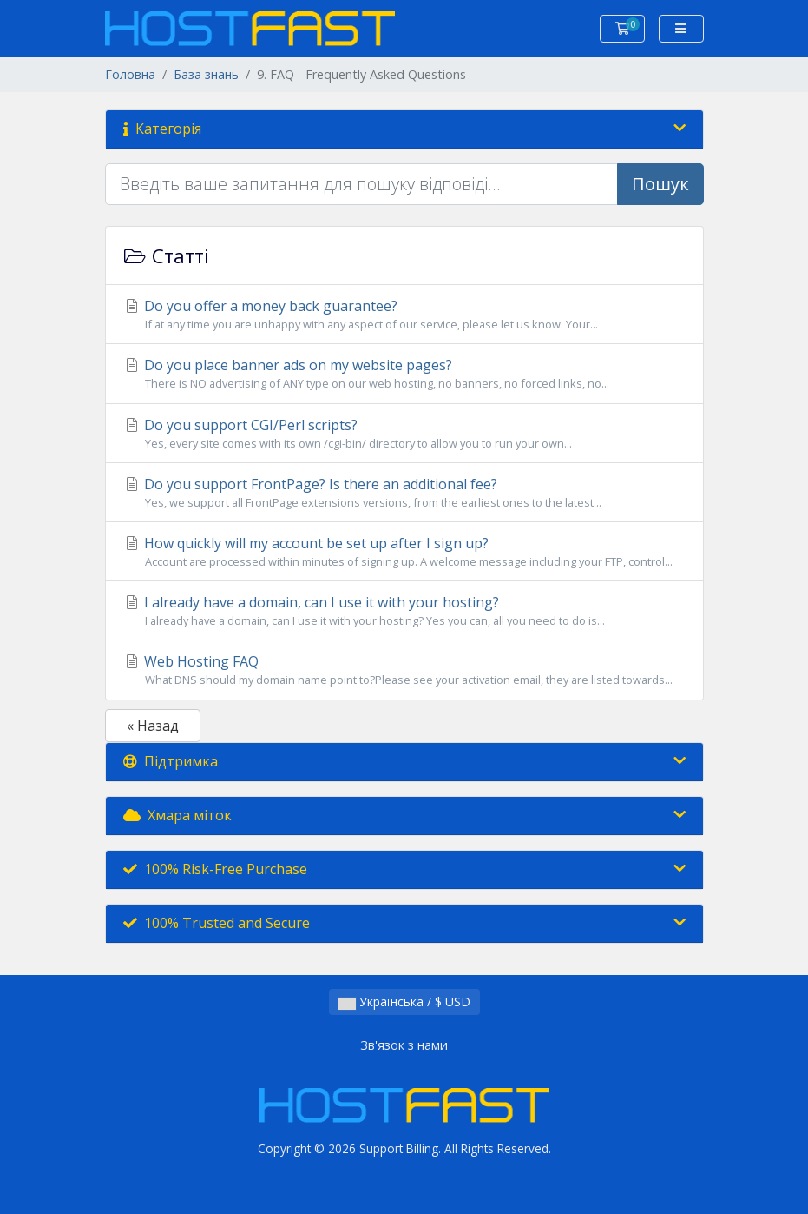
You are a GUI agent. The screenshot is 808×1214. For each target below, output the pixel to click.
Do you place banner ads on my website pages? (404, 373)
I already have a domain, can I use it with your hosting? (404, 611)
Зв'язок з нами (404, 1045)
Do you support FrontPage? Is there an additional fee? (404, 492)
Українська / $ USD (404, 1001)
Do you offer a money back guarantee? (404, 314)
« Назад (153, 725)
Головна (130, 74)
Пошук (660, 184)
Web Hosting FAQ (404, 670)
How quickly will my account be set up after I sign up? (404, 552)
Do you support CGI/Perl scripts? (404, 433)
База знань (206, 74)
